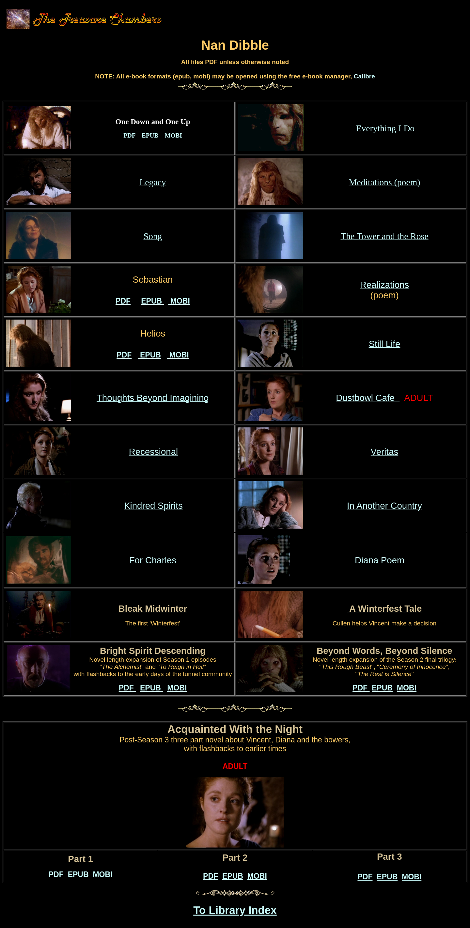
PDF (130, 135)
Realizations (384, 285)
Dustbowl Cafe (368, 398)
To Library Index (234, 910)
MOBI (172, 135)
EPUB (149, 135)
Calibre (364, 76)
